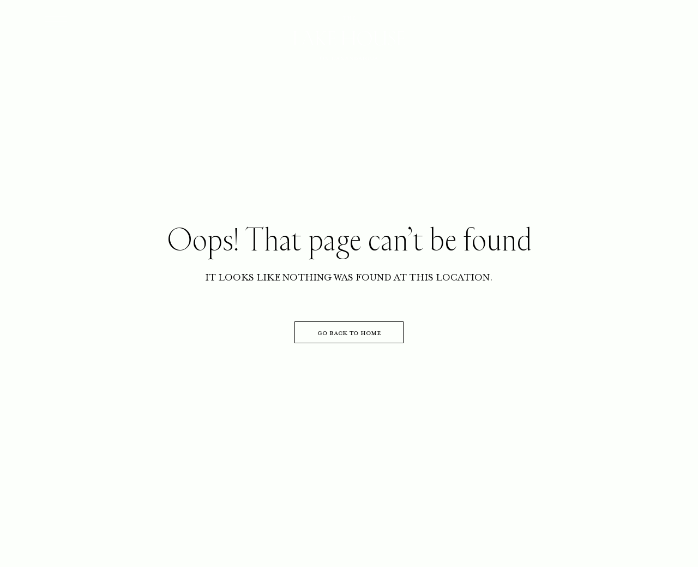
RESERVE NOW (608, 27)
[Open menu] (56, 21)
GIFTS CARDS (510, 27)
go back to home (349, 332)
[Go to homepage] (349, 39)
